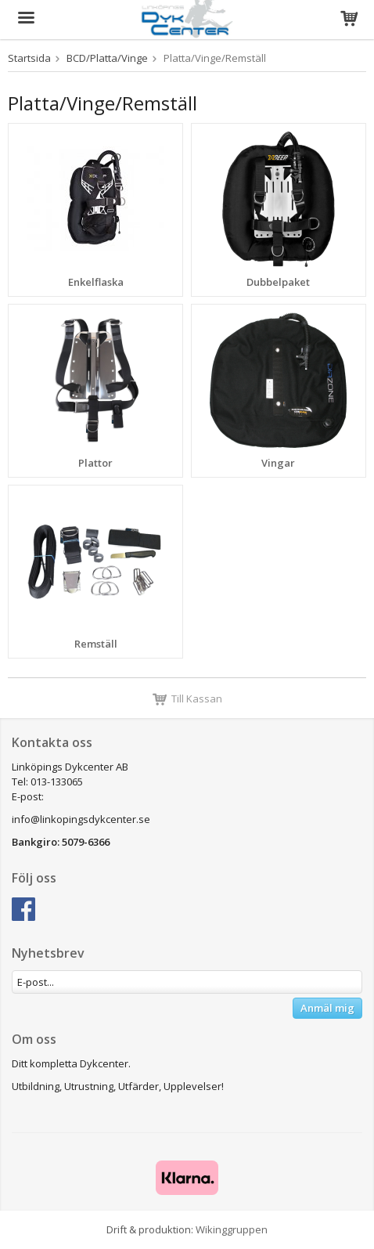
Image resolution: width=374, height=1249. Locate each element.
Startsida (29, 58)
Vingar (278, 463)
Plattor (95, 463)
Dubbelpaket (278, 282)
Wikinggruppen (232, 1229)
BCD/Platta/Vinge (107, 58)
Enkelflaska (96, 282)
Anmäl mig (327, 1008)
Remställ (95, 644)
